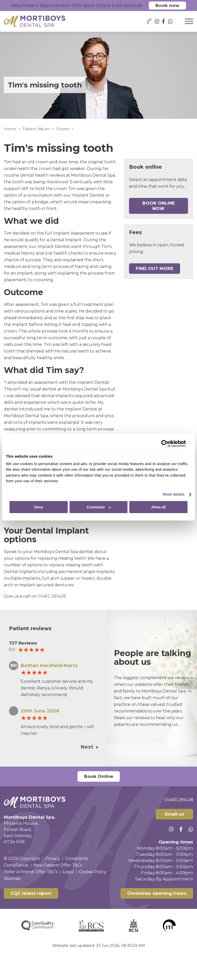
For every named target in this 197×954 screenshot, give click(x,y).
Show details (173, 495)
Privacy (52, 858)
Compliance (16, 865)
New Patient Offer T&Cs (57, 865)
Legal (68, 871)
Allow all (158, 507)
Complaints (76, 858)
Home (10, 128)
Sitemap (12, 878)
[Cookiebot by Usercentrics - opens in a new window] (163, 443)
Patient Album (36, 128)
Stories (62, 128)
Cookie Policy (92, 871)
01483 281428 (52, 596)
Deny (38, 507)
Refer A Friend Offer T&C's (30, 871)
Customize (99, 507)
